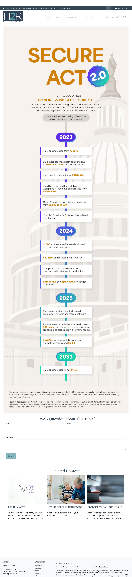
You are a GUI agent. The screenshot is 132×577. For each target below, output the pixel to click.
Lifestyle (37, 574)
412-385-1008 (65, 2)
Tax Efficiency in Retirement (64, 500)
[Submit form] (11, 450)
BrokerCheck (103, 561)
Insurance (38, 567)
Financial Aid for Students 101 (105, 500)
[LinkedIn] (108, 2)
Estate (37, 564)
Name (8, 417)
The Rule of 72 (16, 500)
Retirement (38, 559)
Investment (38, 562)
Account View (121, 2)
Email (69, 417)
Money (37, 572)
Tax (36, 569)
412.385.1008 (11, 559)
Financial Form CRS (65, 557)
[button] (48, 11)
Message (9, 431)
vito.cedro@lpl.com (9, 571)
